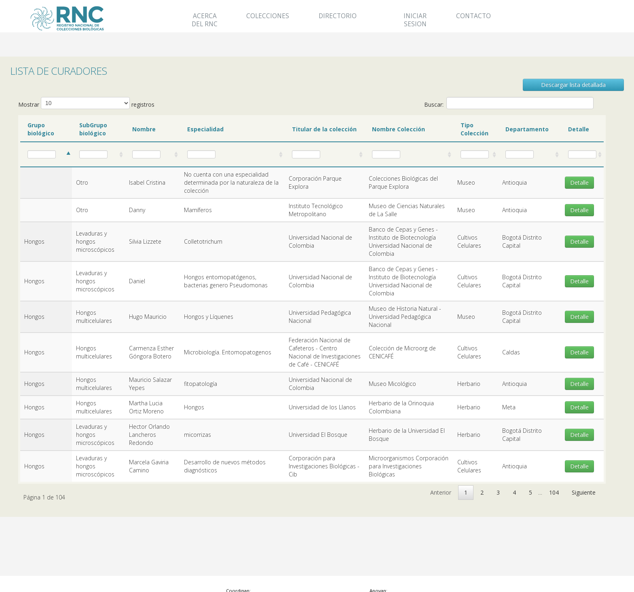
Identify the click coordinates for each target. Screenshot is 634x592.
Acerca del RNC (205, 20)
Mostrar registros (86, 103)
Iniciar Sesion (415, 20)
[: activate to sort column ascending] (46, 154)
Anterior (440, 492)
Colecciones (267, 16)
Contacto (473, 16)
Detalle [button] (579, 182)
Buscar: (509, 103)
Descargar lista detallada (573, 84)
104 (554, 492)
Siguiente (584, 492)
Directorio (338, 16)
